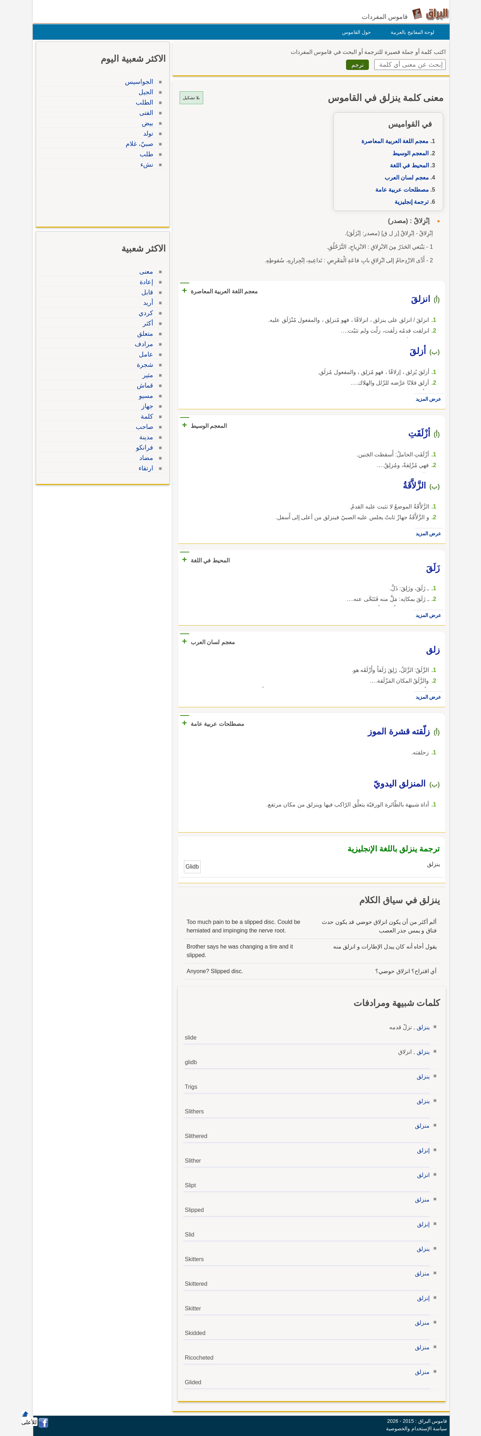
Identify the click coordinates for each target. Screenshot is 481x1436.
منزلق (420, 1126)
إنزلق (421, 1150)
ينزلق (421, 1027)
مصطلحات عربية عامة (400, 190)
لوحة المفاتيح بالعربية (411, 32)
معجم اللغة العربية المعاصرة (393, 141)
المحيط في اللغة (407, 165)
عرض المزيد (427, 399)
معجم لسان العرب (405, 178)
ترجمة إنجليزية (410, 202)
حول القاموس (354, 32)
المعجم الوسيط (409, 153)
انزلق (421, 1175)
